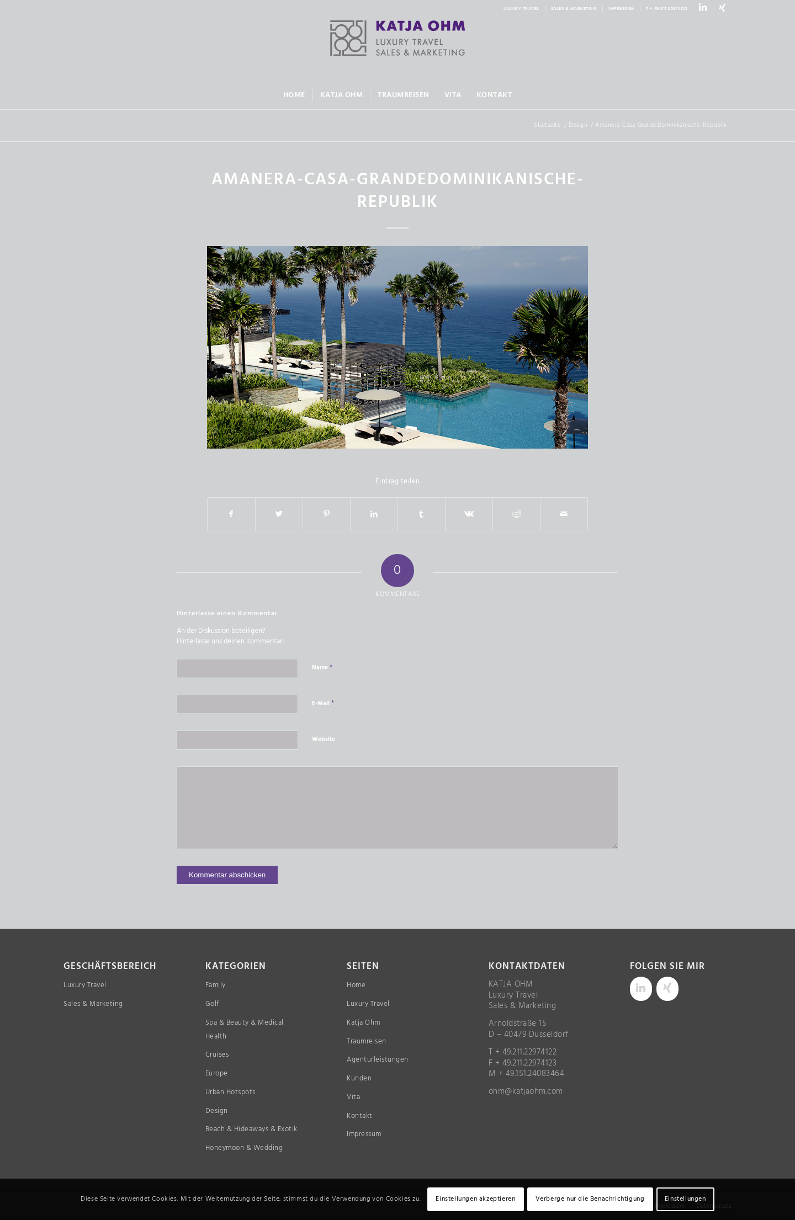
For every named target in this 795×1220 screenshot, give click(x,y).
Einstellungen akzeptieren (475, 1199)
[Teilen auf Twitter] (279, 514)
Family (215, 985)
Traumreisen (366, 1041)
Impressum (364, 1134)
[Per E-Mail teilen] (563, 514)
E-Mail (323, 702)
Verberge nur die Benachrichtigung (590, 1199)
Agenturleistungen (378, 1059)
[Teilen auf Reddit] (516, 514)
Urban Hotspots (230, 1092)
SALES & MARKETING (574, 9)
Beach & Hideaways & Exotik (251, 1129)
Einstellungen (685, 1199)
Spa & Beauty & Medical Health (244, 1029)
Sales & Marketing (93, 1004)
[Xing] (667, 989)
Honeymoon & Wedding (244, 1148)
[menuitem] (521, 9)
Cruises (217, 1055)
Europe (216, 1073)
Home (356, 985)
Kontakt (360, 1116)
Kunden (359, 1078)
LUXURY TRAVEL (521, 9)
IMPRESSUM (621, 9)
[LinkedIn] (641, 989)
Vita (353, 1097)
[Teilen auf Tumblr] (421, 514)
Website (323, 739)
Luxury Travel (85, 985)
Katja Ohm (363, 1023)
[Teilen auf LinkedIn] (374, 514)
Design (216, 1111)
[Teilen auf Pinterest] (326, 514)
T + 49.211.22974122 (667, 9)
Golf (212, 1004)
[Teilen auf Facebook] (231, 514)
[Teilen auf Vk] (469, 514)
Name (322, 667)
